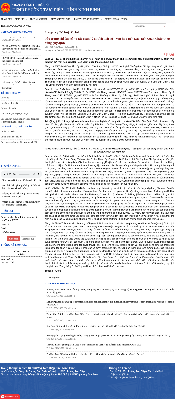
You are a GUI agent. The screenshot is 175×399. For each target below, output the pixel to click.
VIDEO (125, 19)
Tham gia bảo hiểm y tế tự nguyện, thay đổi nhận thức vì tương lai (21, 203)
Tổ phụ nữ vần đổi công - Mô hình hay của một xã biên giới (20, 195)
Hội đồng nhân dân (10, 103)
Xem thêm (6, 88)
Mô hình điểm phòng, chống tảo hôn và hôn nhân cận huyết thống (21, 187)
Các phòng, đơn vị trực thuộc (14, 113)
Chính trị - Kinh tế (69, 32)
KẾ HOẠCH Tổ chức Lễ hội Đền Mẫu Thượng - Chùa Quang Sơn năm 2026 (20, 85)
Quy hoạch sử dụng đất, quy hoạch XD (19, 142)
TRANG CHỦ (6, 19)
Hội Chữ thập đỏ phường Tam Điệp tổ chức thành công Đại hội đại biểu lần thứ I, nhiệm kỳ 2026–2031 (94, 345)
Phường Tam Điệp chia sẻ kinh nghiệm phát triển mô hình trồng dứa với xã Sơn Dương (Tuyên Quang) (95, 354)
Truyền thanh (11, 165)
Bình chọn (13, 239)
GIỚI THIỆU (21, 19)
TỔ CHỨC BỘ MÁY (11, 93)
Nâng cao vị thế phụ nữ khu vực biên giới (21, 180)
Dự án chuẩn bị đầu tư (11, 137)
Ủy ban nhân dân (9, 108)
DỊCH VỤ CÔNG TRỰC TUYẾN (88, 19)
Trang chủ (51, 32)
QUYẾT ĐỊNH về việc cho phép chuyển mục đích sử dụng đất (20, 60)
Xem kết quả (28, 239)
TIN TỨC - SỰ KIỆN (39, 19)
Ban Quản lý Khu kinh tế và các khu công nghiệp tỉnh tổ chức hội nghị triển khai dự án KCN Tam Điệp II (96, 326)
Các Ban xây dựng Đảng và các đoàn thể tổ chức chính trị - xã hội (20, 120)
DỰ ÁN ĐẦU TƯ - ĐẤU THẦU (16, 126)
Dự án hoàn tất (8, 131)
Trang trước (54, 277)
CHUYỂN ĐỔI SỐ (112, 19)
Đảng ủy (5, 97)
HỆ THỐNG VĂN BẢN (61, 19)
